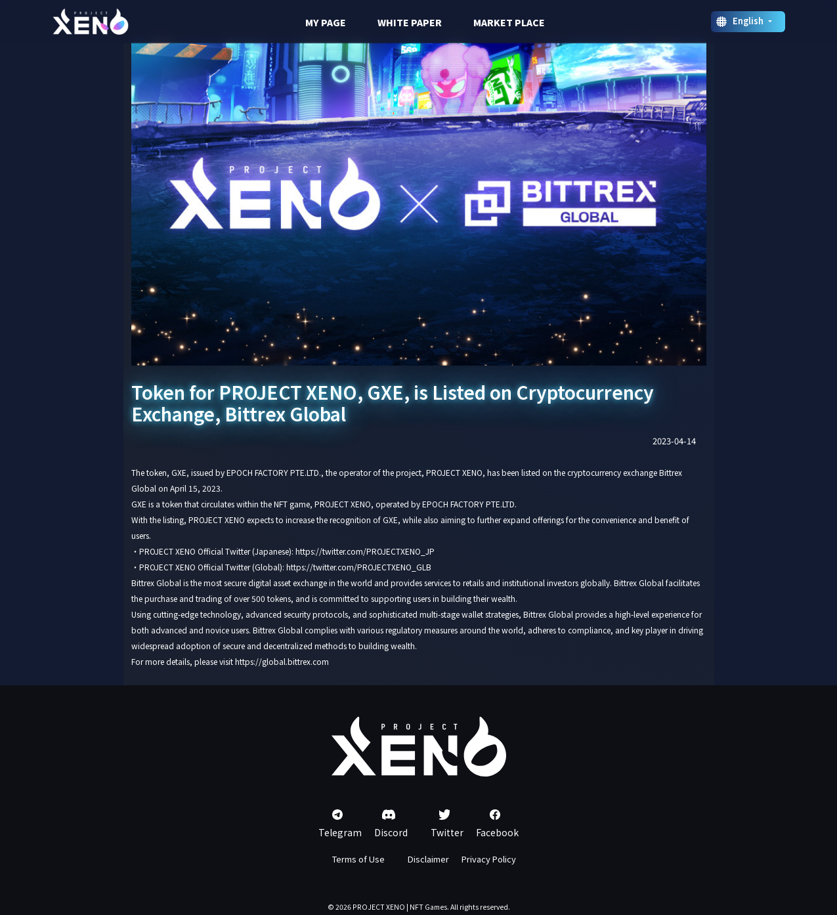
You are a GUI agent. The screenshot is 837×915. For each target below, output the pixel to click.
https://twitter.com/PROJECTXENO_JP (365, 551)
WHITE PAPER (409, 22)
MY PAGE (325, 22)
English (749, 20)
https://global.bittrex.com (282, 661)
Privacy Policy (488, 859)
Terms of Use (358, 859)
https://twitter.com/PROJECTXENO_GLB (358, 566)
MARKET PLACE (509, 22)
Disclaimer (428, 859)
